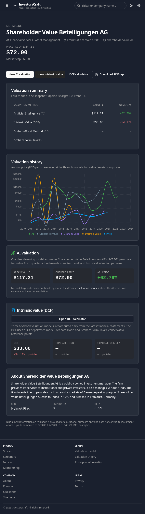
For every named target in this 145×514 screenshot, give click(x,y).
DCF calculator (78, 74)
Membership (11, 468)
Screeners (9, 457)
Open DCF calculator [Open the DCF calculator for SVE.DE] (72, 319)
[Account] (139, 5)
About (7, 481)
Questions (9, 492)
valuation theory (88, 288)
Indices (7, 462)
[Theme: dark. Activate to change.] (131, 5)
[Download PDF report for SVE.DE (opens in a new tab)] (111, 74)
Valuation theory (85, 457)
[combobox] (103, 5)
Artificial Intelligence (29, 113)
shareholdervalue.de (120, 40)
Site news (9, 497)
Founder (8, 486)
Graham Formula (28, 140)
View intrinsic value (50, 74)
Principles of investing (89, 462)
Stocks (7, 451)
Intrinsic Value (27, 122)
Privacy (79, 481)
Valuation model (85, 451)
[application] (72, 204)
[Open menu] (7, 5)
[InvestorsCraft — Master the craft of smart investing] (32, 5)
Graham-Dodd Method (31, 131)
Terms (79, 486)
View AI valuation (20, 74)
